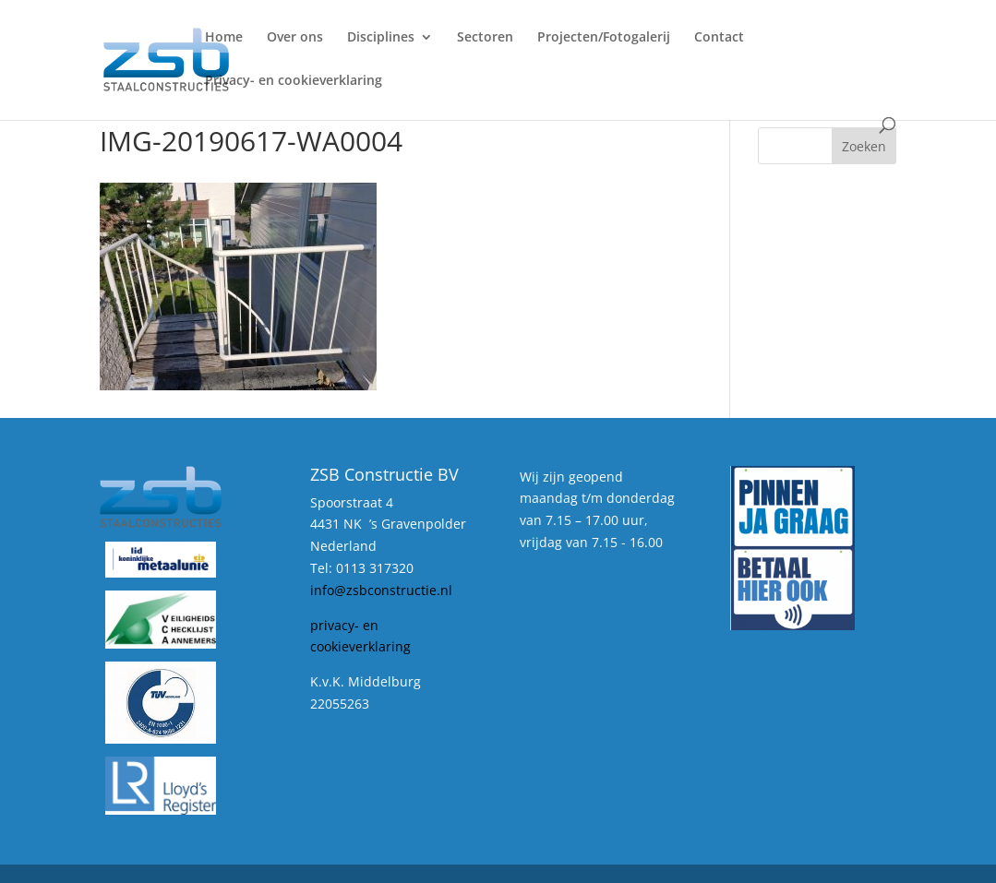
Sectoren (485, 37)
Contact (719, 37)
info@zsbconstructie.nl (381, 590)
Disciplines (380, 37)
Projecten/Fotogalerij (603, 37)
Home (224, 37)
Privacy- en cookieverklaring (293, 81)
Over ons (295, 37)
